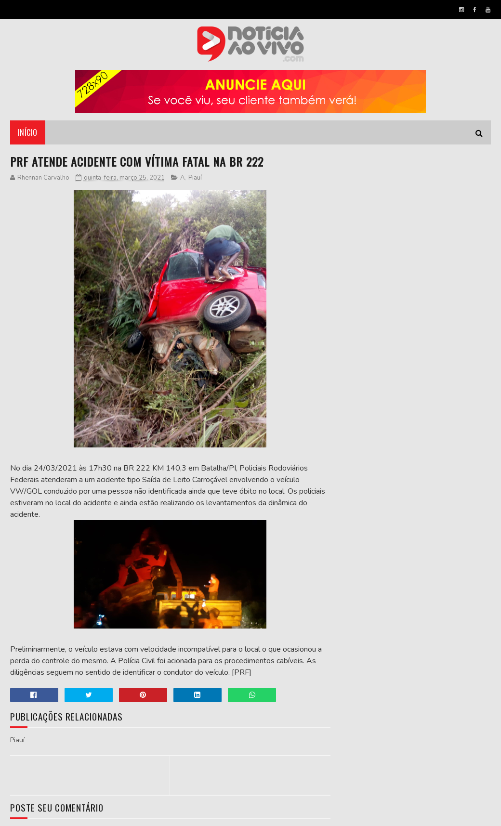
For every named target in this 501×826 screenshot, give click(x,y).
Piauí (195, 177)
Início (28, 132)
